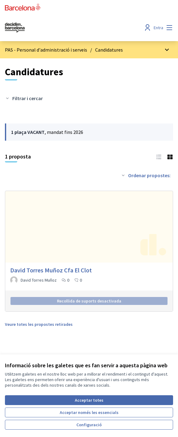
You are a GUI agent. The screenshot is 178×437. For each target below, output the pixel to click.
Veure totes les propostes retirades (39, 324)
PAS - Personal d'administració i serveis (46, 50)
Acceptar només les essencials (89, 412)
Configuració (89, 424)
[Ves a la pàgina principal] (67, 27)
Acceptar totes (89, 400)
